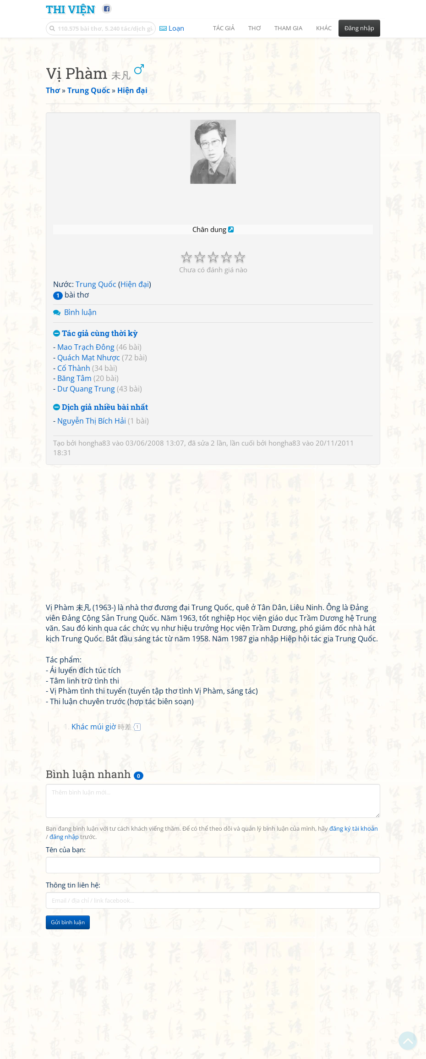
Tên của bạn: (66, 977)
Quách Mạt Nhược (88, 486)
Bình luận (80, 441)
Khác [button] (324, 28)
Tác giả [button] (224, 28)
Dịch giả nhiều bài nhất (100, 535)
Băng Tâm (74, 507)
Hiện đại (134, 413)
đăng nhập (64, 965)
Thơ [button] (254, 28)
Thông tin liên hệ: (73, 1013)
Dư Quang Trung (86, 517)
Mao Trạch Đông (86, 475)
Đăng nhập (359, 28)
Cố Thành (73, 496)
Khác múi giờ (101, 855)
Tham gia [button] (288, 28)
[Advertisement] (213, 108)
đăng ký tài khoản (353, 957)
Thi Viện (70, 9)
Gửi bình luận (68, 1050)
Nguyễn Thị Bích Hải (91, 549)
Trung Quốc (96, 413)
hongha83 (94, 571)
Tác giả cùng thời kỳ (95, 462)
